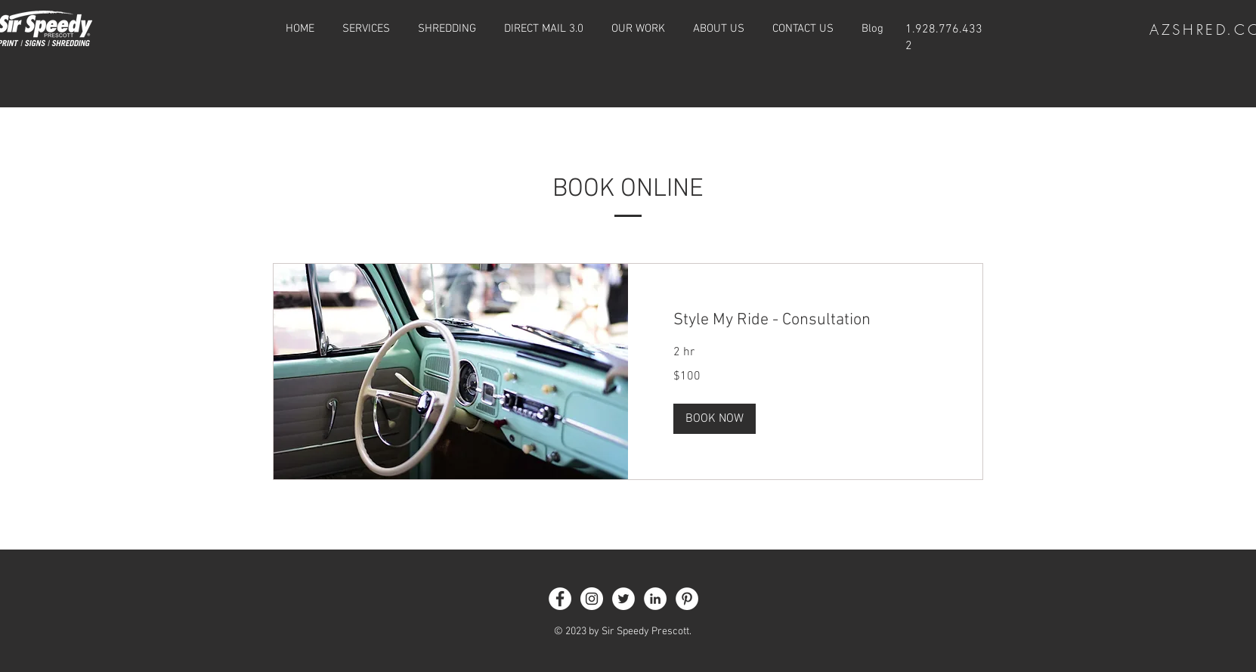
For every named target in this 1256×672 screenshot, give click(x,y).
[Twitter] (623, 598)
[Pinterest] (687, 598)
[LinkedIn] (655, 598)
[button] (714, 419)
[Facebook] (560, 598)
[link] (805, 320)
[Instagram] (591, 598)
